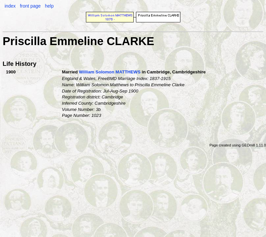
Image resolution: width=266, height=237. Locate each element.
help (49, 6)
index (10, 6)
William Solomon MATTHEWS (110, 71)
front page (30, 6)
